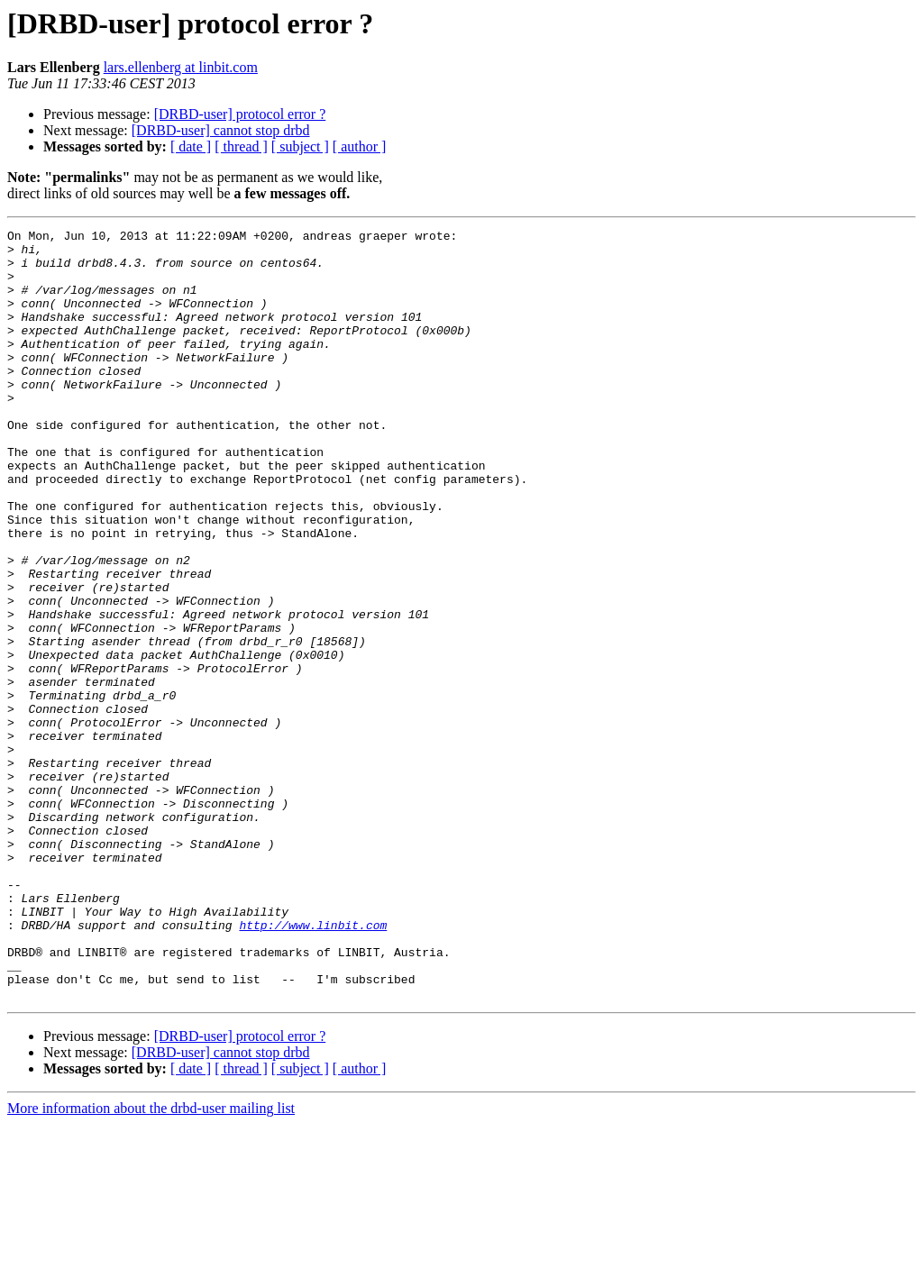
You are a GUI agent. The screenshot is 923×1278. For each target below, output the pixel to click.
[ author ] (360, 146)
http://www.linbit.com (313, 1065)
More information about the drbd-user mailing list (151, 1262)
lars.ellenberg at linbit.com (181, 67)
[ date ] (190, 146)
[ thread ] (241, 146)
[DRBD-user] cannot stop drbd (221, 130)
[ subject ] (300, 146)
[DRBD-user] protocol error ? (240, 114)
